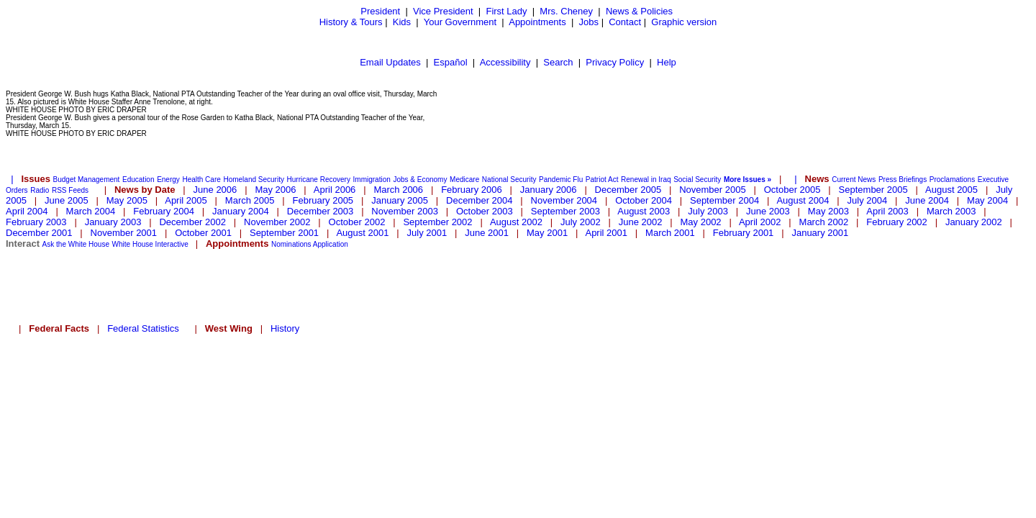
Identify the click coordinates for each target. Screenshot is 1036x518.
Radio (39, 190)
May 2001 (547, 232)
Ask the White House (75, 244)
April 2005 (186, 200)
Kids (402, 22)
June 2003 (768, 211)
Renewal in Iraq (646, 179)
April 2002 (760, 222)
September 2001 (284, 232)
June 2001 (487, 232)
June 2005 (66, 200)
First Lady (506, 11)
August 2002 (516, 222)
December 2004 (479, 200)
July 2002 (580, 222)
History (285, 328)
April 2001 (606, 232)
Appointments (537, 22)
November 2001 (124, 232)
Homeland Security (253, 179)
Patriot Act (602, 179)
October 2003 (484, 211)
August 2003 (643, 211)
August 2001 (362, 232)
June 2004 (927, 200)
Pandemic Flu (561, 179)
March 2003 (951, 211)
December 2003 (320, 211)
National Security (509, 179)
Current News (854, 179)
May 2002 (701, 222)
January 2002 (973, 222)
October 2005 (792, 189)
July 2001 (427, 232)
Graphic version (684, 22)
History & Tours (351, 22)
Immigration (372, 179)
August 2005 (951, 189)
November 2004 (564, 200)
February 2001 (743, 232)
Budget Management (86, 179)
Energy (168, 179)
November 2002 (277, 222)
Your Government (460, 22)
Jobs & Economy (420, 179)
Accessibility (505, 62)
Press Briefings (902, 179)
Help (666, 62)
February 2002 (896, 222)
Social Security (697, 179)
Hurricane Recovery (318, 179)
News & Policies (639, 11)
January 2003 (113, 222)
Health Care (201, 179)
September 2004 (724, 200)
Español (451, 62)
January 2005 (399, 200)
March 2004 (91, 211)
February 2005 (323, 200)
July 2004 (868, 200)
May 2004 (987, 200)
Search (558, 62)
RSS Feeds (70, 190)
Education (138, 179)
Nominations (291, 244)
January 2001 (819, 232)
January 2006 (548, 189)
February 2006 (471, 189)
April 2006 (335, 189)
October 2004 (643, 200)
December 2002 (192, 222)
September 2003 (565, 211)
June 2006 (215, 189)
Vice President (443, 11)
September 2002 (437, 222)
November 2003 (404, 211)
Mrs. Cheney (566, 11)
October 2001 (203, 232)
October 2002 (357, 222)
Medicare (464, 179)
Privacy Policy (615, 62)
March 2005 (250, 200)
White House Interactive (150, 244)
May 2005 (126, 200)
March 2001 (670, 232)
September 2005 (873, 189)
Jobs (589, 22)
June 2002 (641, 222)
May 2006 (275, 189)
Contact (625, 22)
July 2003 (708, 211)
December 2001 (39, 232)
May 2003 (828, 211)
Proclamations (952, 179)
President (380, 11)
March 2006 (398, 189)
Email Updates (390, 62)
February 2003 (36, 222)
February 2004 (163, 211)
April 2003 (887, 211)
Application (330, 244)
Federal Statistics (143, 328)
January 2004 (240, 211)
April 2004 (27, 211)
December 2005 (628, 189)
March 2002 (824, 222)
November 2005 (712, 189)
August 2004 (802, 200)
